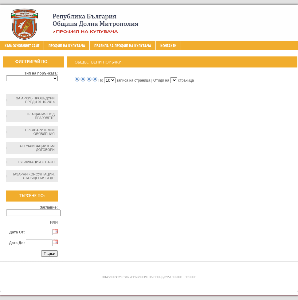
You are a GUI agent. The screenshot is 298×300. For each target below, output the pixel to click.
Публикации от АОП (36, 162)
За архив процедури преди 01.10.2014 (35, 100)
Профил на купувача (67, 45)
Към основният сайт (22, 45)
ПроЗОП (190, 277)
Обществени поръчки (98, 62)
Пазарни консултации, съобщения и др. (33, 176)
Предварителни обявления (40, 132)
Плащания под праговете (41, 116)
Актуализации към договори (37, 148)
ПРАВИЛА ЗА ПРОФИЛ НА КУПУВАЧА (122, 45)
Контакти (168, 45)
